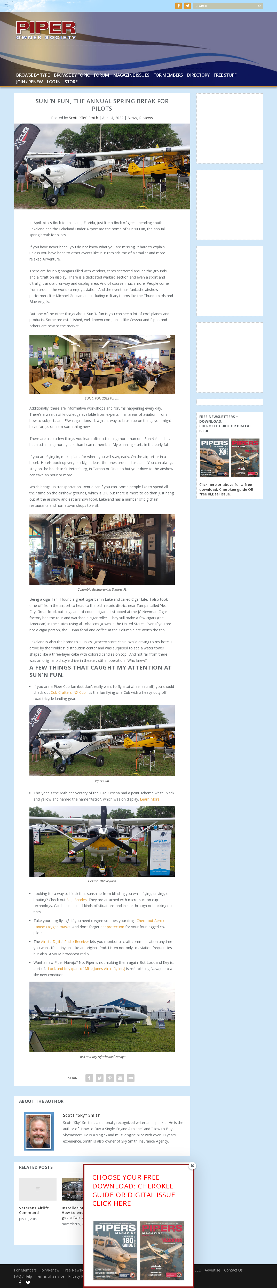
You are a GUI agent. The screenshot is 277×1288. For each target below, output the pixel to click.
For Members (168, 75)
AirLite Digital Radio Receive (64, 941)
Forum (101, 75)
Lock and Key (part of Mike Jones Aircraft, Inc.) (86, 968)
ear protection (112, 926)
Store (71, 82)
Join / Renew (29, 82)
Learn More (150, 799)
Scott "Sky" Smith (83, 118)
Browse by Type (33, 75)
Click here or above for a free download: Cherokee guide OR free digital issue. (226, 489)
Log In (53, 82)
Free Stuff (224, 75)
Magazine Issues (131, 75)
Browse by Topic (72, 75)
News (132, 118)
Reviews (146, 118)
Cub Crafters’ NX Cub (68, 692)
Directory (198, 75)
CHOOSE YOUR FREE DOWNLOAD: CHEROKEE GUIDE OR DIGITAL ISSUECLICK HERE (133, 1192)
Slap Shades (77, 899)
